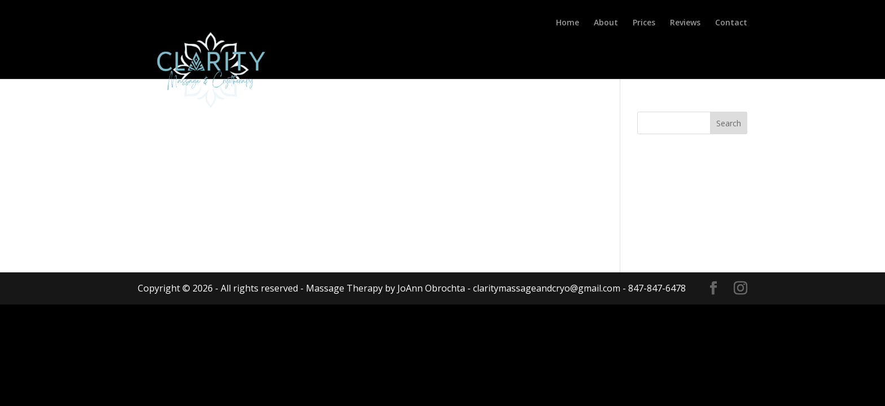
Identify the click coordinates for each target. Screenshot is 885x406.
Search (728, 123)
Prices (644, 23)
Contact (731, 23)
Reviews (685, 23)
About (606, 23)
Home (567, 23)
